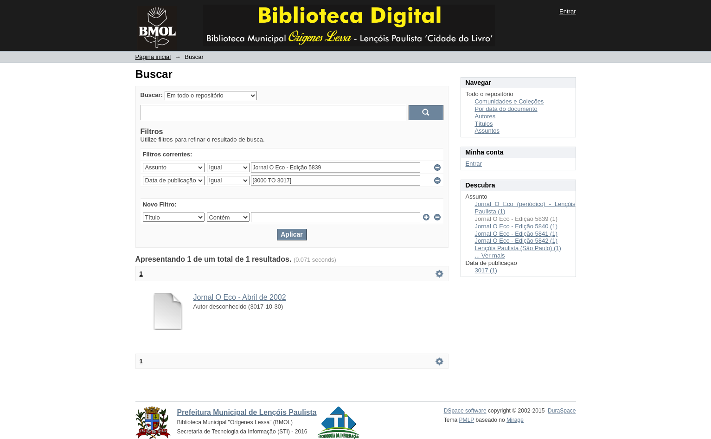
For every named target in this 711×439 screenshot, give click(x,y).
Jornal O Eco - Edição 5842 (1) (516, 240)
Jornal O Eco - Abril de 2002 (239, 297)
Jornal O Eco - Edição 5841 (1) (516, 233)
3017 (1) (486, 270)
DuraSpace (562, 410)
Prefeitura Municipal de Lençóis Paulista (247, 412)
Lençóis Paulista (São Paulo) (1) (518, 248)
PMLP (466, 420)
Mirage (515, 420)
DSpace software (465, 410)
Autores (485, 116)
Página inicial (153, 56)
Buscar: (152, 94)
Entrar (567, 11)
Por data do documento (506, 108)
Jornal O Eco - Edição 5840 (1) (516, 226)
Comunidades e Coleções (509, 101)
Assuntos (487, 130)
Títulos (484, 123)
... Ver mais (490, 255)
